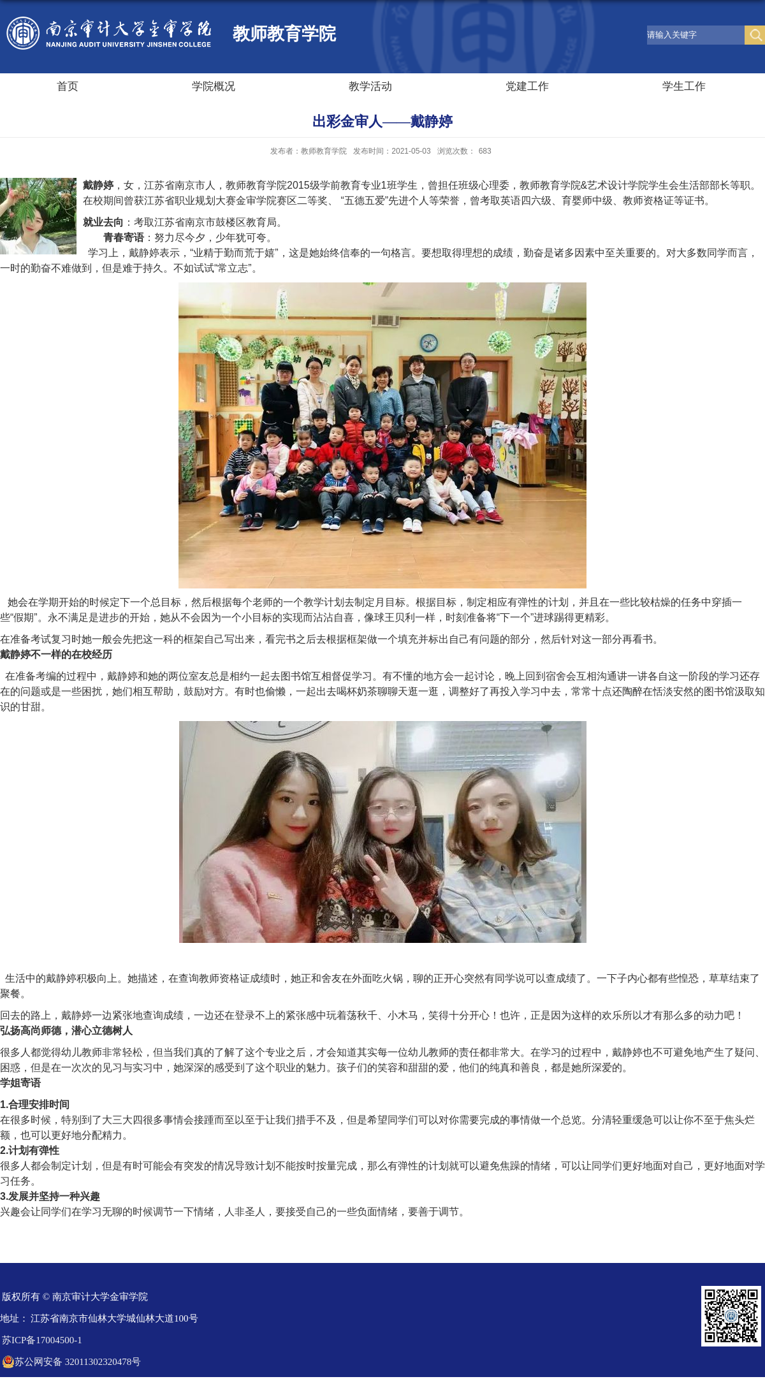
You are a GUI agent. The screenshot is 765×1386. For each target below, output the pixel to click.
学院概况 (213, 86)
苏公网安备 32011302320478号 (71, 1362)
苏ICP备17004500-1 (42, 1340)
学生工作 (684, 86)
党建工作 (527, 86)
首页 (67, 86)
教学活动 (370, 86)
